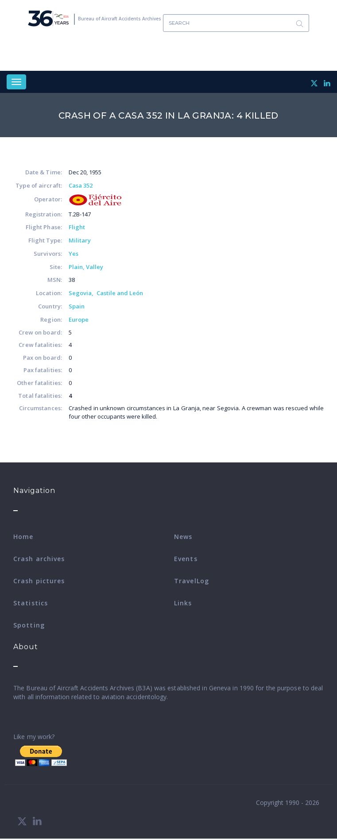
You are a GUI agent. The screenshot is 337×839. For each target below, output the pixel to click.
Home (23, 536)
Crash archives (39, 558)
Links (183, 603)
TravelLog (191, 581)
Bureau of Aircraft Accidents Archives (119, 18)
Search (299, 23)
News (183, 536)
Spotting (29, 625)
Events (186, 558)
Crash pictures (39, 581)
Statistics (30, 603)
